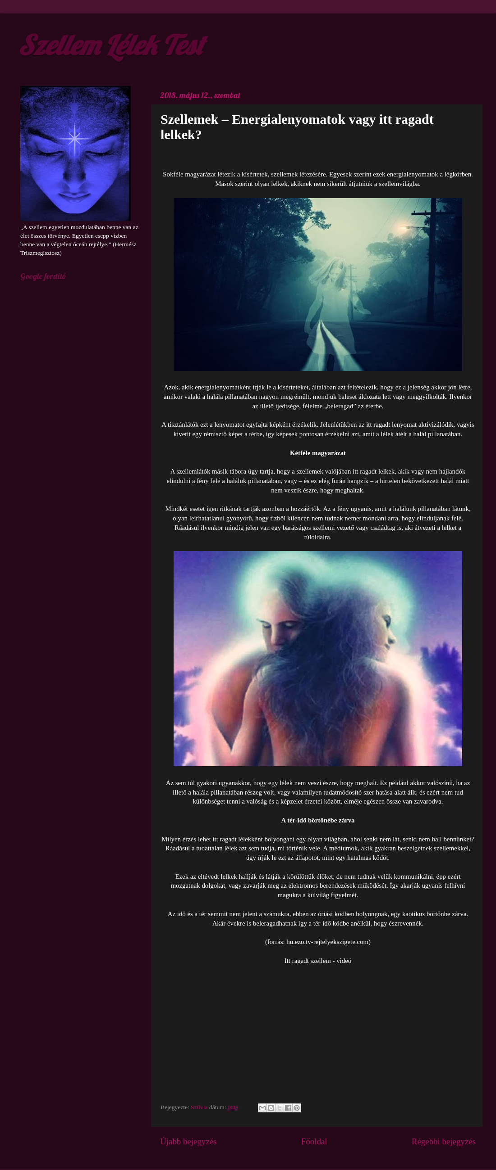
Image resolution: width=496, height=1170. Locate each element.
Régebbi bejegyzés (444, 1141)
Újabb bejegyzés (188, 1141)
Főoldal (314, 1141)
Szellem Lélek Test (110, 45)
